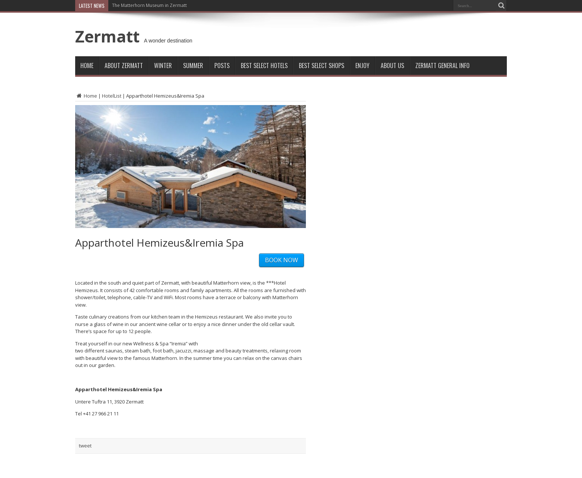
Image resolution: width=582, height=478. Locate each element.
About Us (392, 65)
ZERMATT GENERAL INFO (442, 65)
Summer (193, 65)
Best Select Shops (321, 65)
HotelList (111, 95)
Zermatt (107, 36)
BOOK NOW (281, 260)
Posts (222, 65)
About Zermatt (124, 65)
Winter (163, 65)
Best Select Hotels (264, 65)
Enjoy (362, 65)
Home (86, 65)
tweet (85, 445)
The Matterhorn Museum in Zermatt (149, 5)
